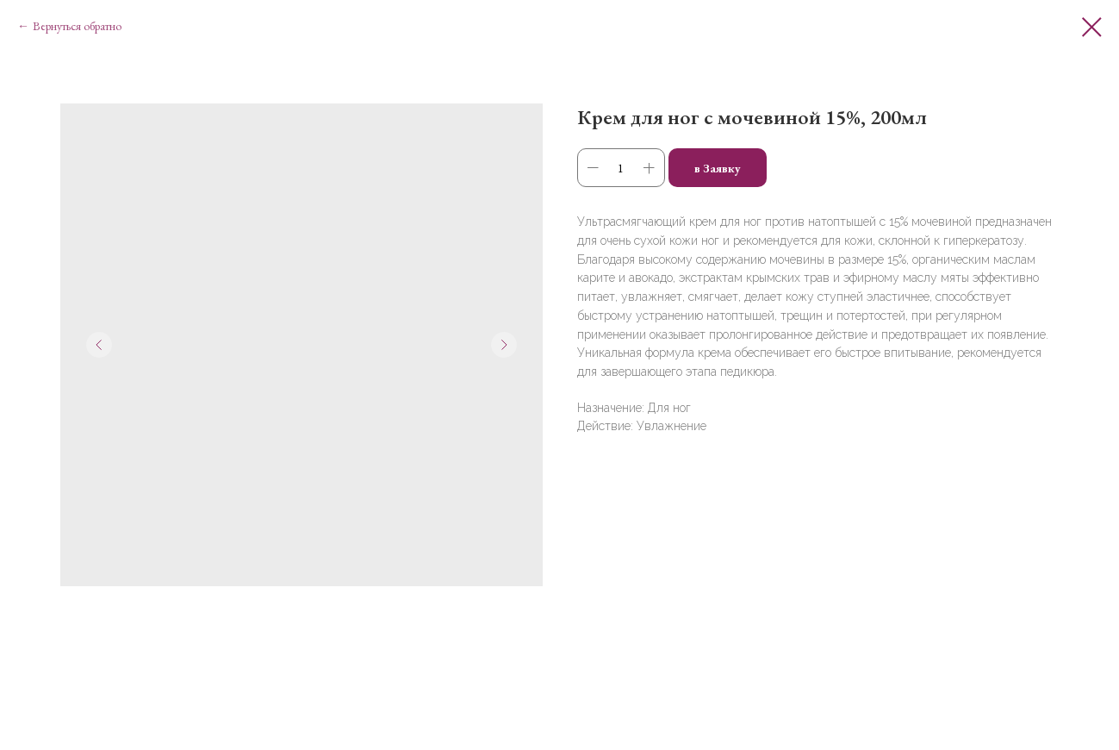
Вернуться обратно (77, 26)
